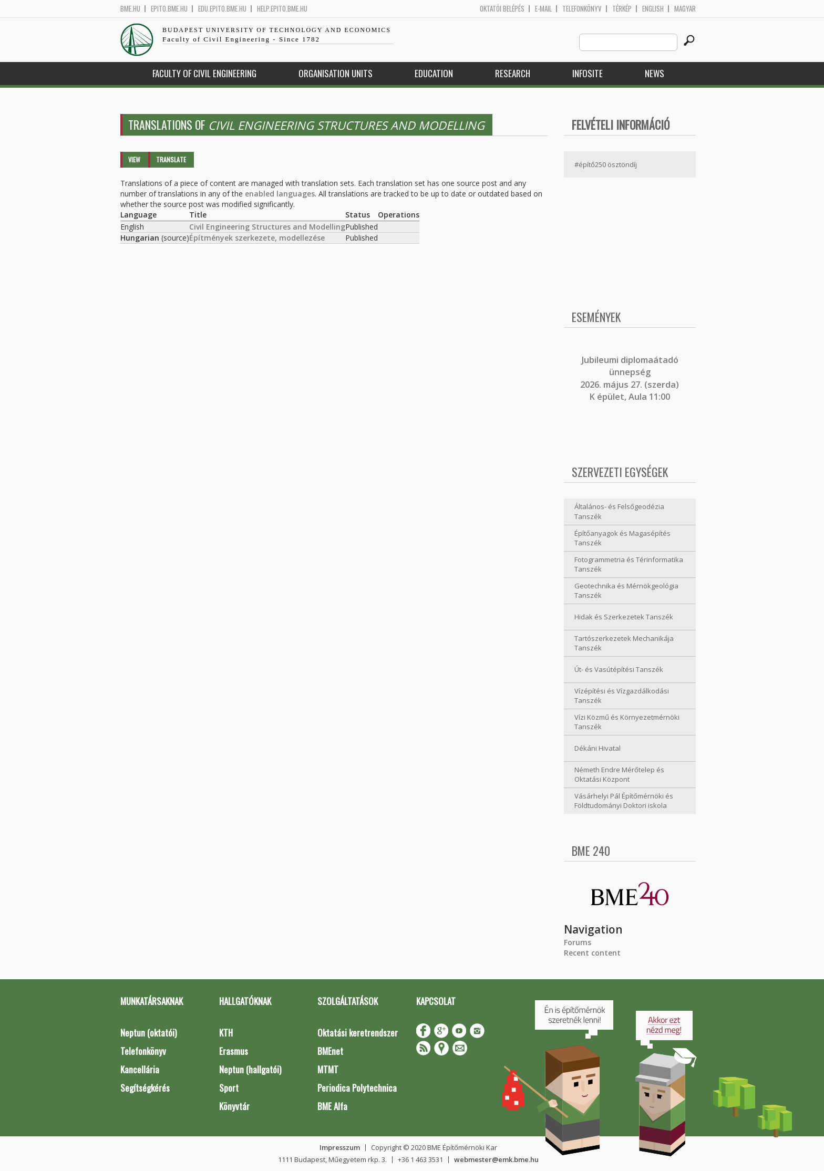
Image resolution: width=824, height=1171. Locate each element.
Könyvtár (234, 1106)
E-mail (543, 8)
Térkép (622, 8)
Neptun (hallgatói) (250, 1069)
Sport (229, 1087)
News (654, 73)
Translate (171, 159)
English (653, 8)
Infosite (587, 73)
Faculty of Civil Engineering (204, 73)
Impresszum (340, 1147)
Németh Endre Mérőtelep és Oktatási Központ (619, 774)
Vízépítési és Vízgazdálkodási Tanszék (621, 696)
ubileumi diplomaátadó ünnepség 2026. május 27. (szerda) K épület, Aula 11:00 (629, 378)
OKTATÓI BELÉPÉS (502, 8)
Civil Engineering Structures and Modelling (267, 227)
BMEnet (330, 1051)
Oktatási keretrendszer (357, 1032)
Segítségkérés (145, 1087)
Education (434, 73)
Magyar (685, 8)
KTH (226, 1032)
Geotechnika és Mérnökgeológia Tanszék (626, 590)
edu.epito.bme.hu (222, 8)
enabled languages (280, 194)
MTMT (327, 1069)
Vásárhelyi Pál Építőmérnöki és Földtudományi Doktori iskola (623, 801)
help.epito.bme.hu (282, 8)
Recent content (592, 953)
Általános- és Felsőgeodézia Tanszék (619, 511)
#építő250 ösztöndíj (605, 164)
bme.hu (130, 8)
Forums (577, 942)
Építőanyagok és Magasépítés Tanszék (622, 538)
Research (512, 73)
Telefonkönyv (582, 8)
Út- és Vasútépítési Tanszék (618, 669)
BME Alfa (332, 1106)
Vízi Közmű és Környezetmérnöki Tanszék (626, 722)
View (134, 159)
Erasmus (233, 1051)
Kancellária (139, 1069)
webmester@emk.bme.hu (496, 1159)
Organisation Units (335, 73)
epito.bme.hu (169, 8)
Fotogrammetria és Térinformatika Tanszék (628, 564)
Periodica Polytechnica (357, 1087)
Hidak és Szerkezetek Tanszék (623, 616)
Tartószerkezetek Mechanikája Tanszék (624, 643)
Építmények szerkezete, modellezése (257, 238)
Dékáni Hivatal (597, 748)
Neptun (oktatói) (148, 1032)
